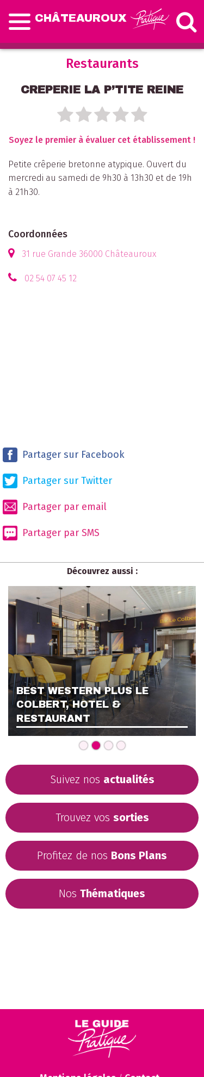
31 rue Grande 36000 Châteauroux (89, 254)
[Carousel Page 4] (121, 745)
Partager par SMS (51, 533)
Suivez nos (102, 779)
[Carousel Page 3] (108, 745)
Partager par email (55, 507)
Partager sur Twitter (57, 481)
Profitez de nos (102, 855)
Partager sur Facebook (64, 455)
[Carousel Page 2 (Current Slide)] (96, 745)
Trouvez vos (102, 817)
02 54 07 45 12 (50, 278)
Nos (102, 893)
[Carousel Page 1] (83, 745)
